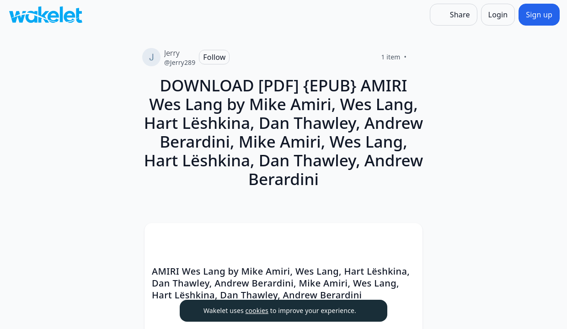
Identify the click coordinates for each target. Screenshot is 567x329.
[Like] (417, 57)
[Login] (498, 15)
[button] (408, 238)
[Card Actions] (408, 237)
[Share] (453, 15)
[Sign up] (539, 15)
